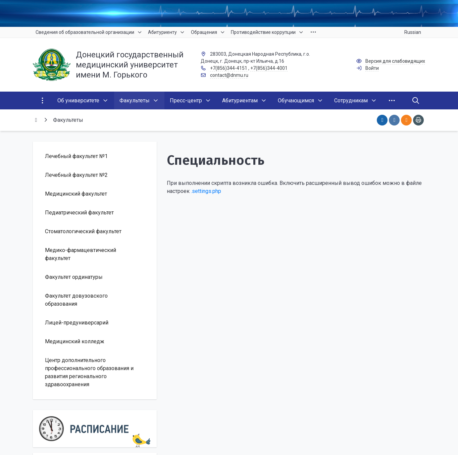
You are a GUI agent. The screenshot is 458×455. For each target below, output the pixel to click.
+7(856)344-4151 (228, 68)
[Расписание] (95, 428)
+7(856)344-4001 (269, 68)
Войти (372, 68)
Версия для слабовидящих (395, 61)
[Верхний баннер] (229, 13)
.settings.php (206, 191)
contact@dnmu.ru (229, 75)
